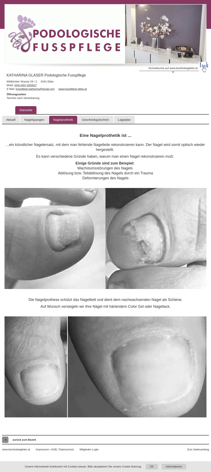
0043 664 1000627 (25, 85)
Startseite (25, 110)
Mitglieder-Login (89, 449)
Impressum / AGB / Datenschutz (55, 449)
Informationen (174, 466)
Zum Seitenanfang (198, 449)
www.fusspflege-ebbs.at (72, 88)
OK (152, 466)
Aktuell (10, 119)
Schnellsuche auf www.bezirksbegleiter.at (172, 68)
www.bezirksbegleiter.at (16, 449)
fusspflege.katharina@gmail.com (35, 88)
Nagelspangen (34, 119)
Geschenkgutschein (95, 119)
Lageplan (124, 119)
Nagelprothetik (63, 119)
